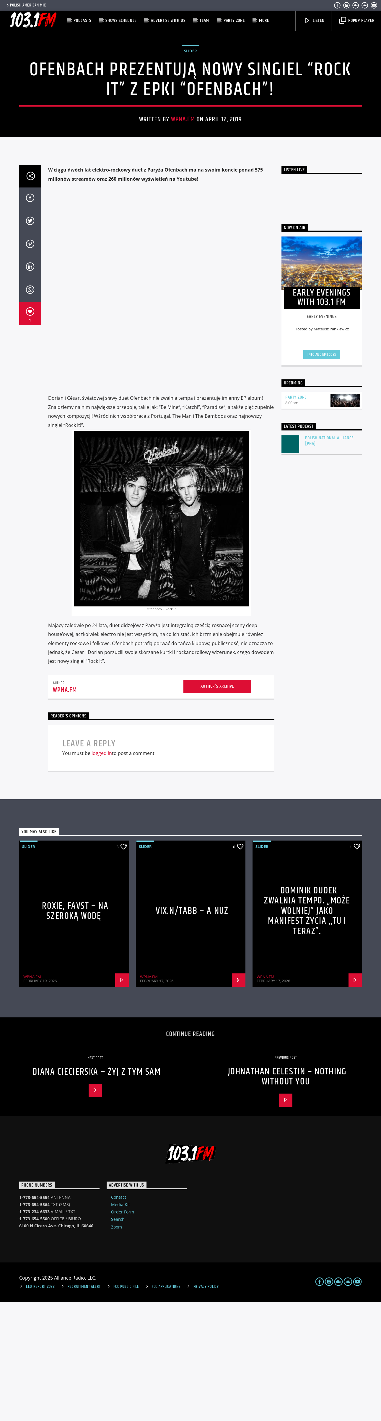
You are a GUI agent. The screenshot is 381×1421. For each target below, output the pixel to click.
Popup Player (356, 20)
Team (204, 20)
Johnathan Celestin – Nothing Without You (287, 1196)
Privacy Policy (206, 1406)
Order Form (122, 1331)
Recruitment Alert (84, 1406)
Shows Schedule (120, 20)
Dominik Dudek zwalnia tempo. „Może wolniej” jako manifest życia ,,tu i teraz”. (307, 1030)
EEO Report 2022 (40, 1406)
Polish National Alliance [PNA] (329, 560)
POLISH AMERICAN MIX (26, 5)
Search (118, 1338)
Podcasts (82, 20)
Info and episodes (321, 474)
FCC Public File (126, 1406)
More (264, 20)
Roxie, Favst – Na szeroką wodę (75, 1030)
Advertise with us (168, 20)
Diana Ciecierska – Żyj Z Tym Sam (96, 1191)
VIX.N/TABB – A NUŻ (192, 1030)
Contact (118, 1316)
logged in (102, 872)
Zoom (116, 1346)
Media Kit (120, 1324)
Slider (190, 110)
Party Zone (234, 20)
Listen (314, 20)
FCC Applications (166, 1406)
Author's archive (217, 805)
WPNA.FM (183, 179)
